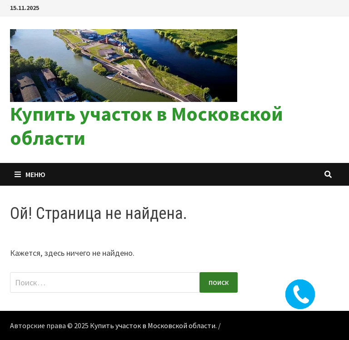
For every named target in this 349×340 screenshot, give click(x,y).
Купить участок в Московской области (146, 125)
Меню (30, 174)
